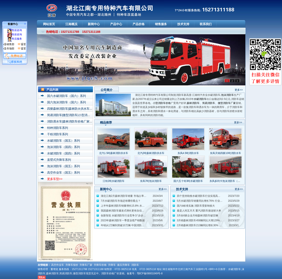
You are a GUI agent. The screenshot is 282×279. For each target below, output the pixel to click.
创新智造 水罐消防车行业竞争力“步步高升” (125, 215)
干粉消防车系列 (57, 134)
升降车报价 (71, 264)
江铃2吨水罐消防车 (114, 181)
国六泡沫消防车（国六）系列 (66, 102)
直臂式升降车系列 (59, 159)
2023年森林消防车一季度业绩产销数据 (123, 220)
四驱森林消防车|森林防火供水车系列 (71, 108)
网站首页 (49, 24)
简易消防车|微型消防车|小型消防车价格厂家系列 (79, 115)
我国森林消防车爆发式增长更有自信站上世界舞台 (129, 210)
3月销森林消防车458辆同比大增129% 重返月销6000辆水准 (210, 220)
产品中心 (116, 24)
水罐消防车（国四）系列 (63, 153)
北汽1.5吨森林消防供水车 (113, 153)
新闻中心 (94, 24)
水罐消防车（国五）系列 (63, 140)
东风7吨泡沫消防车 (151, 181)
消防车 (135, 264)
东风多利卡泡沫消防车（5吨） (227, 181)
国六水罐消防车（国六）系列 (66, 96)
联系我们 (206, 24)
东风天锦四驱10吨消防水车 (225, 153)
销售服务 (161, 24)
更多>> (239, 89)
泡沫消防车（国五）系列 (63, 166)
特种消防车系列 (57, 127)
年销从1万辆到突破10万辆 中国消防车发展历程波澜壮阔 (133, 225)
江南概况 (71, 24)
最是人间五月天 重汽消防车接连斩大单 (199, 210)
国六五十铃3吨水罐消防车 (188, 181)
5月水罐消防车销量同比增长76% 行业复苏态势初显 (206, 200)
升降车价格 (100, 264)
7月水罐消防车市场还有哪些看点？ (121, 200)
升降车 (112, 264)
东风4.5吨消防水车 (188, 153)
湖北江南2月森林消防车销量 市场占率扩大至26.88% (130, 195)
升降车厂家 (86, 264)
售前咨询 (14, 30)
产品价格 (139, 24)
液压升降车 (123, 264)
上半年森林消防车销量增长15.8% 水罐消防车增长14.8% (133, 205)
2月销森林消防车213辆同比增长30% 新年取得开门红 (207, 225)
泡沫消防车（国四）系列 (63, 147)
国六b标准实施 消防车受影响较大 (196, 205)
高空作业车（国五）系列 (63, 172)
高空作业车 (57, 264)
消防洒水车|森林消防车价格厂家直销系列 (74, 121)
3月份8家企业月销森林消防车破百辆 (197, 215)
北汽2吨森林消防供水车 (151, 153)
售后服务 (14, 38)
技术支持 (183, 24)
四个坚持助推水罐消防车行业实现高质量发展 (202, 195)
